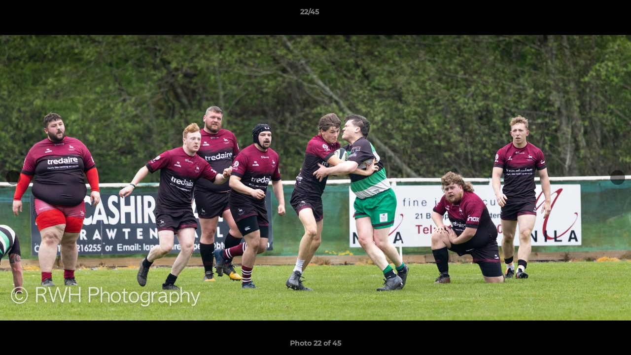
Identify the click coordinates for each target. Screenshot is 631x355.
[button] (590, 14)
